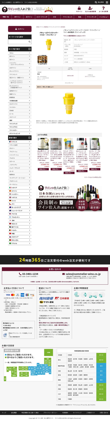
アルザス (12, 158)
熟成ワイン (12, 94)
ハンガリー (15, 194)
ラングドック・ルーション (17, 178)
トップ (4, 413)
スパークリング (42, 17)
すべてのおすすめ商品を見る (93, 177)
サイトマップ (77, 413)
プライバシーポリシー (50, 413)
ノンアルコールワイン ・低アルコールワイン (16, 82)
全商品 (37, 26)
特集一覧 (6, 17)
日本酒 (11, 110)
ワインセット (67, 17)
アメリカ (14, 214)
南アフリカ (15, 227)
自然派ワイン (13, 91)
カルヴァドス (13, 104)
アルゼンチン (16, 217)
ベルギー (14, 230)
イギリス (14, 197)
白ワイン (29, 17)
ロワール (12, 161)
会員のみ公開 (70, 75)
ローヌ (11, 171)
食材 (10, 120)
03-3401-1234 (28, 274)
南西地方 (12, 174)
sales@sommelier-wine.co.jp (81, 274)
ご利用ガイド (90, 413)
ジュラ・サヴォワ (14, 168)
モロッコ (14, 224)
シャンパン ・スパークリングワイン (16, 63)
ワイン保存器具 (61, 26)
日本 (13, 220)
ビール (11, 114)
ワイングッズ (91, 17)
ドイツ (14, 201)
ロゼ (54, 17)
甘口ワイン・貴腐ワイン (16, 78)
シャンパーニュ (14, 155)
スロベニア (15, 237)
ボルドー (12, 148)
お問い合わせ (104, 413)
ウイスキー (12, 107)
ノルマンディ (13, 165)
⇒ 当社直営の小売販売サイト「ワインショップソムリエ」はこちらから (75, 405)
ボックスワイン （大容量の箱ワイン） (16, 86)
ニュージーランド (17, 211)
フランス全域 (13, 145)
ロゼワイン (12, 68)
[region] (55, 16)
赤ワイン (17, 17)
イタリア (14, 188)
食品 (79, 17)
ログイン (87, 76)
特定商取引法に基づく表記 (30, 413)
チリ (13, 204)
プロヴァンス (13, 181)
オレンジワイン (14, 71)
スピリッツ (12, 117)
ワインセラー (13, 130)
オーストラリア (16, 207)
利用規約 (65, 413)
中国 (13, 233)
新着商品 (12, 97)
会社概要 (14, 413)
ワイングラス (13, 127)
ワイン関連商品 (44, 26)
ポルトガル (15, 240)
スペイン (14, 191)
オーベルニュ (13, 184)
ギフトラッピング (14, 133)
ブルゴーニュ (13, 151)
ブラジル (14, 243)
